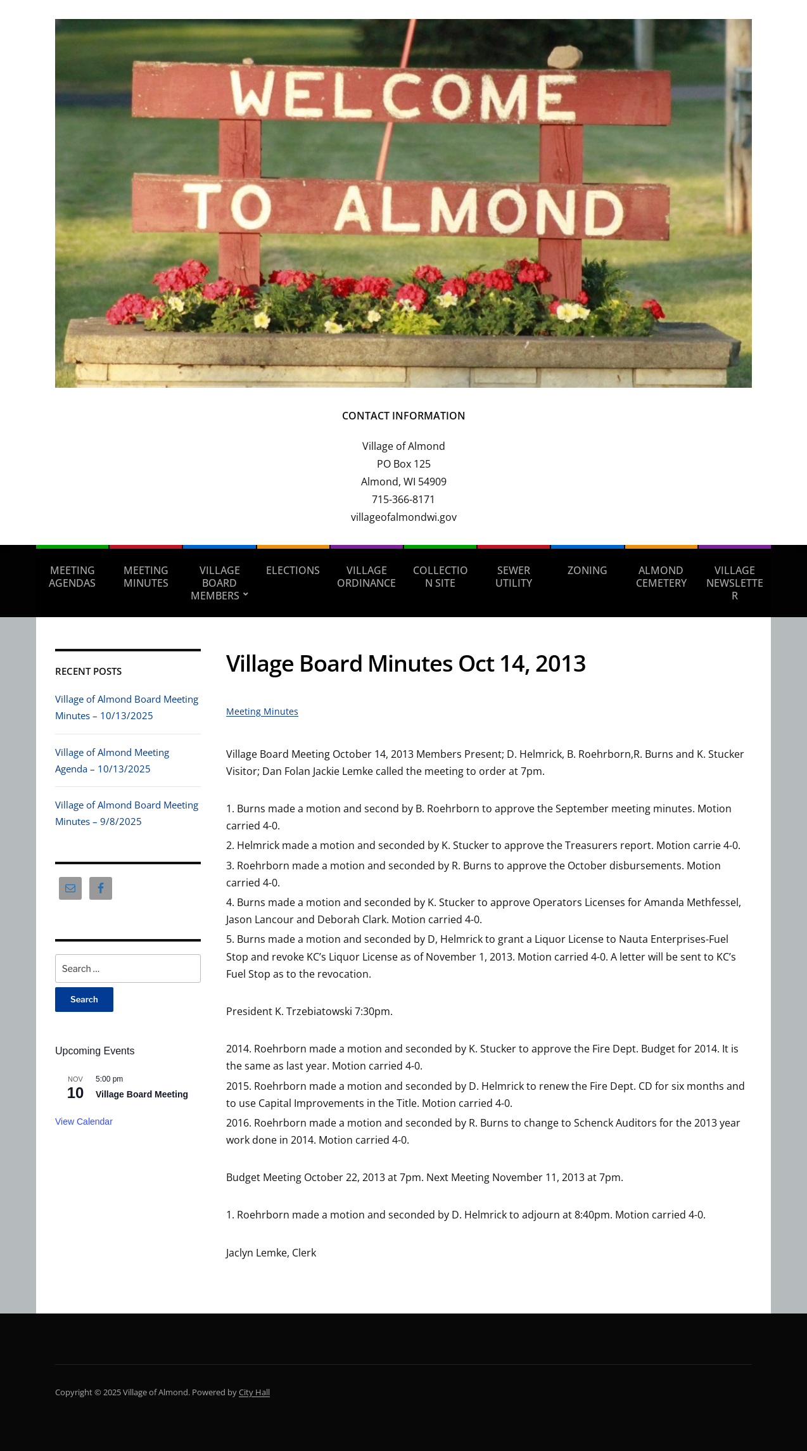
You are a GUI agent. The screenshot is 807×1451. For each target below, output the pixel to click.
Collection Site (440, 576)
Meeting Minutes (146, 576)
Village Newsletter (734, 583)
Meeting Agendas (72, 576)
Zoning (587, 570)
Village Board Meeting (142, 1094)
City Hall (254, 1392)
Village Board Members (215, 583)
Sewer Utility (513, 576)
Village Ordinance (366, 576)
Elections (293, 570)
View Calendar (84, 1121)
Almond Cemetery (661, 576)
